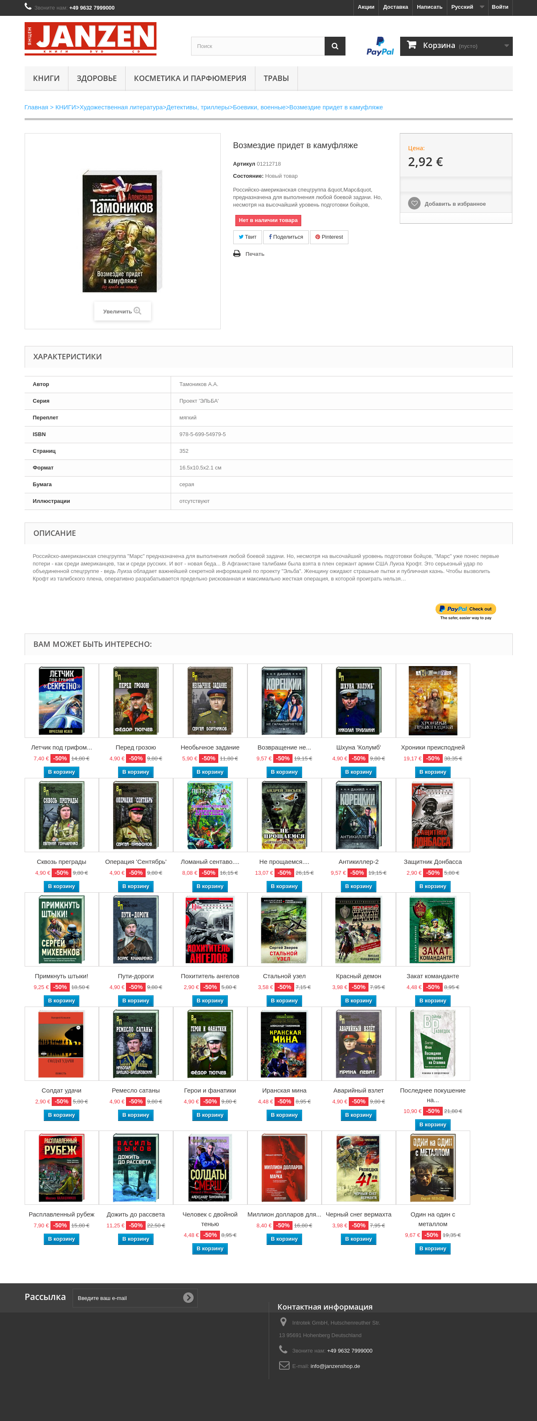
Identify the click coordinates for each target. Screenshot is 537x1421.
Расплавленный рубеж (62, 1214)
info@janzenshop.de (336, 1366)
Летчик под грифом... (61, 747)
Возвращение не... (284, 747)
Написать (429, 7)
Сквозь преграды (61, 861)
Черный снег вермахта (359, 1214)
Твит (248, 237)
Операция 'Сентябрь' (135, 861)
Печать (255, 254)
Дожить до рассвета (136, 1214)
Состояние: (248, 176)
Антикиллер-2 (358, 861)
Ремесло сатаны (136, 1090)
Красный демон (358, 975)
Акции (366, 7)
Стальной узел (284, 975)
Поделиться (286, 237)
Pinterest (329, 237)
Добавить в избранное (454, 204)
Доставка (395, 7)
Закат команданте (433, 975)
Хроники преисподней (433, 747)
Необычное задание (210, 747)
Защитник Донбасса (433, 861)
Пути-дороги (136, 975)
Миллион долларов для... (284, 1214)
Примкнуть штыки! (61, 975)
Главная (36, 107)
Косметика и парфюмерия (190, 78)
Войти (500, 7)
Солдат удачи (61, 1090)
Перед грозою (136, 747)
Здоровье (97, 78)
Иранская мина (284, 1090)
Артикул (244, 164)
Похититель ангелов (210, 975)
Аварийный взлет (358, 1090)
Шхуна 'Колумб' (358, 747)
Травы (276, 78)
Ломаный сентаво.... (210, 861)
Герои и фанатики (210, 1090)
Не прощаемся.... (285, 861)
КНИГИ (46, 78)
